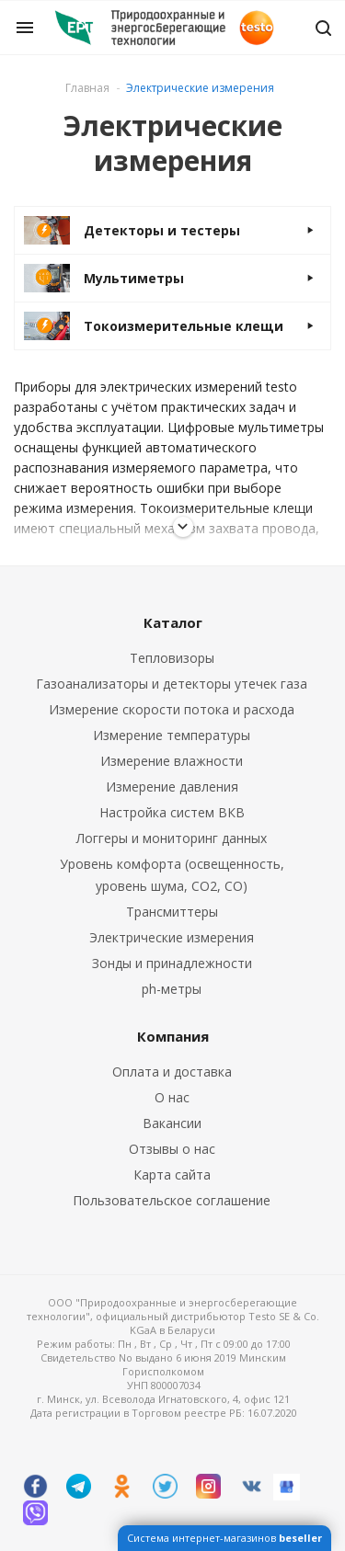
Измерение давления (172, 786)
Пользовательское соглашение (171, 1200)
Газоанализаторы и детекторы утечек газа (171, 683)
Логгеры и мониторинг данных (171, 838)
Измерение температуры (171, 735)
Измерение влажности (171, 761)
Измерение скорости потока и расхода (171, 709)
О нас (172, 1097)
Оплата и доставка (172, 1071)
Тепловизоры (172, 658)
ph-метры (171, 989)
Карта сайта (172, 1174)
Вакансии (172, 1123)
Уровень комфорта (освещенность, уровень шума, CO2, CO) (172, 875)
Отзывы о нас (172, 1149)
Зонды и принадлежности (172, 963)
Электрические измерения (171, 937)
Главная (87, 88)
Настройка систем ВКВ (172, 812)
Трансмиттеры (172, 911)
